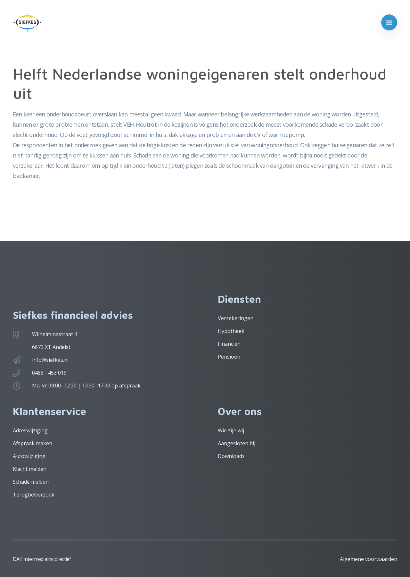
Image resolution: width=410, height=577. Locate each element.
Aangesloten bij (236, 443)
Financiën (229, 343)
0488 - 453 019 (49, 372)
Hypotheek (231, 331)
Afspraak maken (32, 443)
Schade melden (31, 481)
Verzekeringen (235, 318)
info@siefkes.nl (50, 359)
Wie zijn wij (231, 430)
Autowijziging (29, 456)
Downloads (231, 456)
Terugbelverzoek (33, 494)
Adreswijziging (30, 430)
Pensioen (229, 356)
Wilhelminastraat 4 (54, 334)
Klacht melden (29, 468)
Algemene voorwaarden (368, 559)
